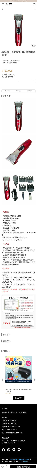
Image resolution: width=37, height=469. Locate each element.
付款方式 (17, 412)
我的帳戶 (4, 412)
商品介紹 (7, 91)
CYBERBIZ (25, 461)
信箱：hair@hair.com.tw (9, 430)
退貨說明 (24, 412)
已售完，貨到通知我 (23, 467)
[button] (34, 380)
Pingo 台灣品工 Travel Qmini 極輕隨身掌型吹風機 (18, 391)
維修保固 (11, 412)
